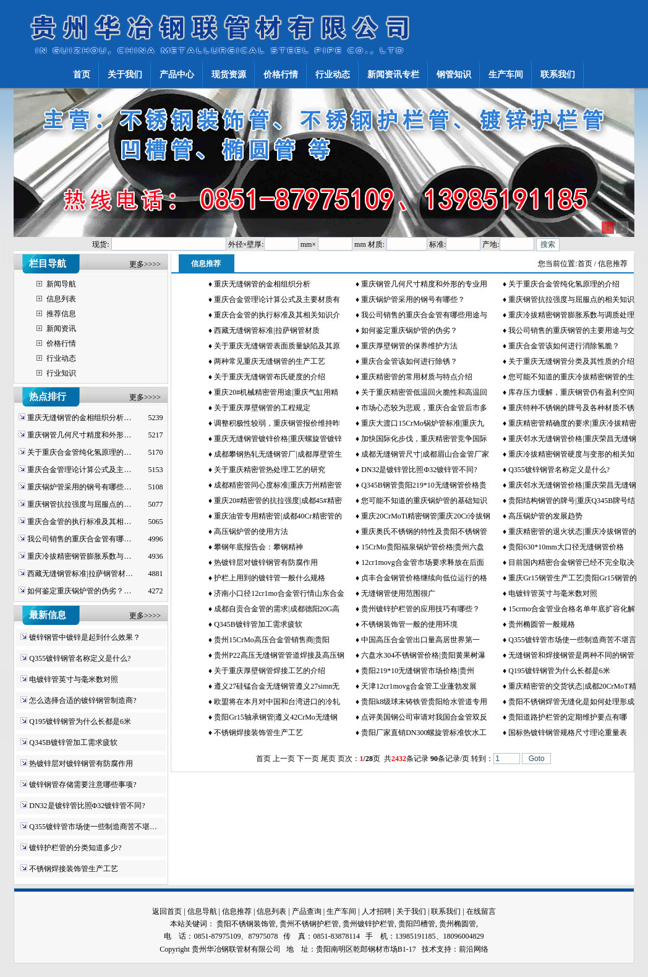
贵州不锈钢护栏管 (309, 923)
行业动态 (61, 358)
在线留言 (481, 911)
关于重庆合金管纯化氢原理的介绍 (564, 284)
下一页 (308, 758)
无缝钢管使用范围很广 (398, 593)
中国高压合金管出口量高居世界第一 (420, 639)
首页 (585, 263)
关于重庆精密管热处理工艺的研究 (269, 469)
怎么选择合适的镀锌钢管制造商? (82, 700)
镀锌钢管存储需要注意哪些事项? (82, 784)
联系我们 (446, 911)
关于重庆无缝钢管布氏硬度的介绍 (269, 376)
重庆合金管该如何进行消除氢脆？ (564, 346)
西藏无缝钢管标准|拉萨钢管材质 (266, 330)
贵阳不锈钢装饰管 (246, 923)
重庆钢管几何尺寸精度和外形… (79, 435)
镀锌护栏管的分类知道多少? (75, 847)
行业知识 (61, 373)
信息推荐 (237, 911)
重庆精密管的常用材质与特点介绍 (416, 376)
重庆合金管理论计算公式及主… (79, 469)
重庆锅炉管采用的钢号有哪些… (79, 487)
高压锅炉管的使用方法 (251, 531)
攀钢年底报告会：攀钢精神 (258, 547)
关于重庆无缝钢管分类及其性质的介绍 (571, 361)
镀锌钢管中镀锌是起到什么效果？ (84, 637)
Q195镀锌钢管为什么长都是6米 (80, 721)
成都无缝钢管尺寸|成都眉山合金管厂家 (424, 454)
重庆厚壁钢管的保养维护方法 (409, 346)
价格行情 (61, 343)
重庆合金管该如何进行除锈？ (409, 361)
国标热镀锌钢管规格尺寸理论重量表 (567, 732)
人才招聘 (376, 911)
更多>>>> (145, 264)
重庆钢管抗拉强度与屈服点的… (79, 504)
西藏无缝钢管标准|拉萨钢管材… (79, 573)
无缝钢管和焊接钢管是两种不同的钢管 (571, 655)
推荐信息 (61, 313)
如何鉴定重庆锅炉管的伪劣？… (79, 591)
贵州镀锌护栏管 (368, 923)
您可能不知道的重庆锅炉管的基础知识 (424, 500)
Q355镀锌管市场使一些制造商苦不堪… (93, 826)
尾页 (328, 758)
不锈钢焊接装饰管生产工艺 (73, 868)
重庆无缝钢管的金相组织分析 (262, 284)
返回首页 (167, 911)
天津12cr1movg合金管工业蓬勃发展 (419, 686)
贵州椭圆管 (457, 923)
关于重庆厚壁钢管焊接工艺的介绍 (269, 670)
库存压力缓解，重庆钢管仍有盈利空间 (571, 392)
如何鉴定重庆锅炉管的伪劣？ (409, 330)
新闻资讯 (61, 328)
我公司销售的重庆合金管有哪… (79, 539)
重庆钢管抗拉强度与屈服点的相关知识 (571, 299)
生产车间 (341, 911)
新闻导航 (61, 284)
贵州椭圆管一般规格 (541, 624)
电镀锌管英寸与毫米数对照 (73, 679)
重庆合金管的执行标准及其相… (79, 521)
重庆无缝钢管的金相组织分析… (79, 417)
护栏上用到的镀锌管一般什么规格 (269, 578)
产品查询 (307, 911)
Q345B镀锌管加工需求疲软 (73, 742)
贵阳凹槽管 (416, 923)
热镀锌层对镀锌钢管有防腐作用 (81, 763)
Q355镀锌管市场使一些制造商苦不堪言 (572, 639)
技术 (429, 949)
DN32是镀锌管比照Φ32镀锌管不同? (87, 805)
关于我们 (411, 911)
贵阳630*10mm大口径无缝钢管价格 (566, 547)
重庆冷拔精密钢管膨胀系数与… (79, 556)
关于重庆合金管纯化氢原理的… (79, 452)
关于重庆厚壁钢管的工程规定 (262, 407)
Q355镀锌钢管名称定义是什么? (79, 658)
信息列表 (61, 299)
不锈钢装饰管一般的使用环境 (409, 624)
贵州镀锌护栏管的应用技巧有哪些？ (420, 609)
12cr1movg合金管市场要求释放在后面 (422, 562)
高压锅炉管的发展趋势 (545, 516)
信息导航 (202, 911)
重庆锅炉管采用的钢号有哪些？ (413, 299)
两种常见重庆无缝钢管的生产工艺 (269, 361)
